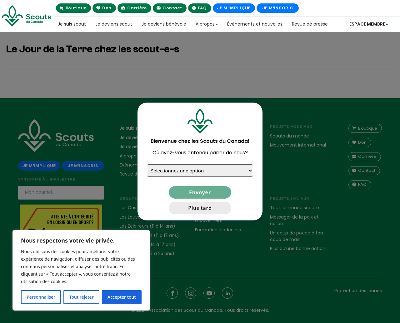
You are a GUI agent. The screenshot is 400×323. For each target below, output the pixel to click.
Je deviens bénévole (164, 24)
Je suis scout (72, 24)
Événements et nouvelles (254, 24)
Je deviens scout (113, 24)
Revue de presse (310, 24)
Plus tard (200, 208)
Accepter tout (122, 297)
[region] (81, 270)
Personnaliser (41, 297)
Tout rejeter (81, 297)
